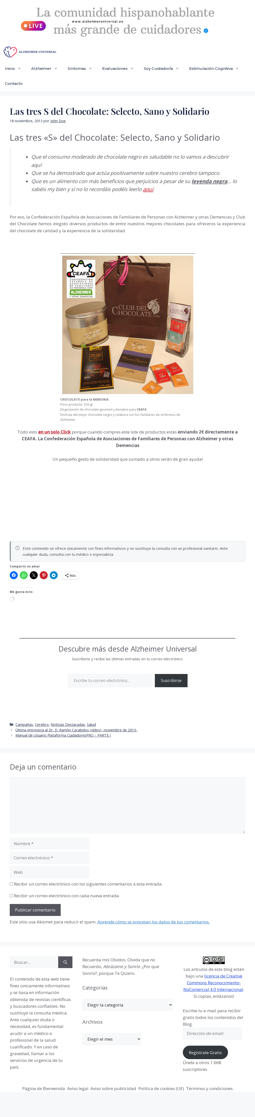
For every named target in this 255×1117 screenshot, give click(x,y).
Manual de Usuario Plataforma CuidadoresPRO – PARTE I (63, 735)
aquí (148, 189)
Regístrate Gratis (205, 1052)
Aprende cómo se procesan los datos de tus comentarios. (153, 922)
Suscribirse (171, 680)
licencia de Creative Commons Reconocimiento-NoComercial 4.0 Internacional (213, 982)
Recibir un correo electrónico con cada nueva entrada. (67, 895)
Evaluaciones (120, 68)
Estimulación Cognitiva (216, 68)
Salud (91, 724)
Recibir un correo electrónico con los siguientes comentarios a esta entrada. (88, 884)
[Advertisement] (47, 500)
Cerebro (42, 724)
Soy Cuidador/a (164, 68)
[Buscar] (65, 962)
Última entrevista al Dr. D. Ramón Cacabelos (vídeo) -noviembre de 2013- (76, 730)
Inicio (15, 68)
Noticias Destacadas (68, 724)
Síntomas (82, 68)
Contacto (14, 83)
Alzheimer (47, 68)
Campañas (24, 724)
